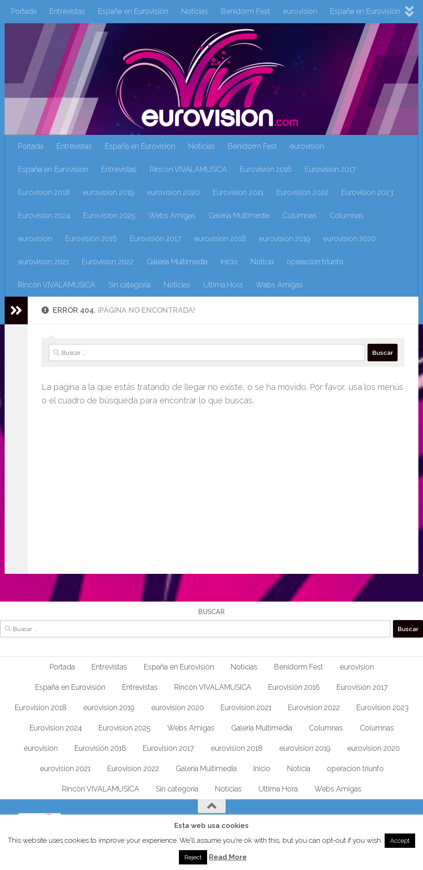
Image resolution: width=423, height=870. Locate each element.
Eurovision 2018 (44, 192)
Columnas (299, 215)
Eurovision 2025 (109, 215)
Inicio (229, 261)
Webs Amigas (172, 215)
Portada (24, 11)
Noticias (194, 11)
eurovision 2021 (43, 261)
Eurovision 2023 (367, 192)
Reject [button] (193, 857)
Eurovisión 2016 (266, 169)
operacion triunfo (315, 261)
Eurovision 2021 (238, 192)
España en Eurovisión (133, 11)
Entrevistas (67, 11)
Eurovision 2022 (302, 192)
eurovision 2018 (220, 238)
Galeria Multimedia (239, 215)
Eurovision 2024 (44, 215)
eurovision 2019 (108, 192)
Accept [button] (400, 840)
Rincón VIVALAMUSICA (188, 169)
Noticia (262, 261)
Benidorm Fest (245, 11)
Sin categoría (129, 284)
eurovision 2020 (173, 192)
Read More (228, 857)
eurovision (300, 11)
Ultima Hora (223, 284)
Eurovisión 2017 (330, 169)
